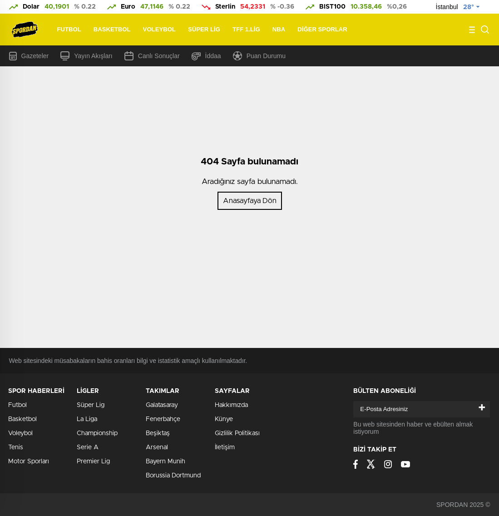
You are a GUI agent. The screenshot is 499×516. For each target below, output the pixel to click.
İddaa (206, 55)
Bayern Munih (165, 461)
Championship (97, 433)
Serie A (88, 447)
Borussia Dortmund (173, 475)
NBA (278, 29)
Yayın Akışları (86, 55)
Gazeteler (29, 56)
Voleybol (159, 29)
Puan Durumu (259, 55)
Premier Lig (93, 461)
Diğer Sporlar (322, 29)
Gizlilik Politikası (237, 433)
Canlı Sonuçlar (152, 55)
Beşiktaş (158, 433)
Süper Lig (204, 29)
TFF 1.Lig (246, 29)
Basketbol (112, 29)
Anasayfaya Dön (250, 200)
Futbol (69, 29)
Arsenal (157, 447)
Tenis (15, 447)
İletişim (225, 447)
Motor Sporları (28, 461)
